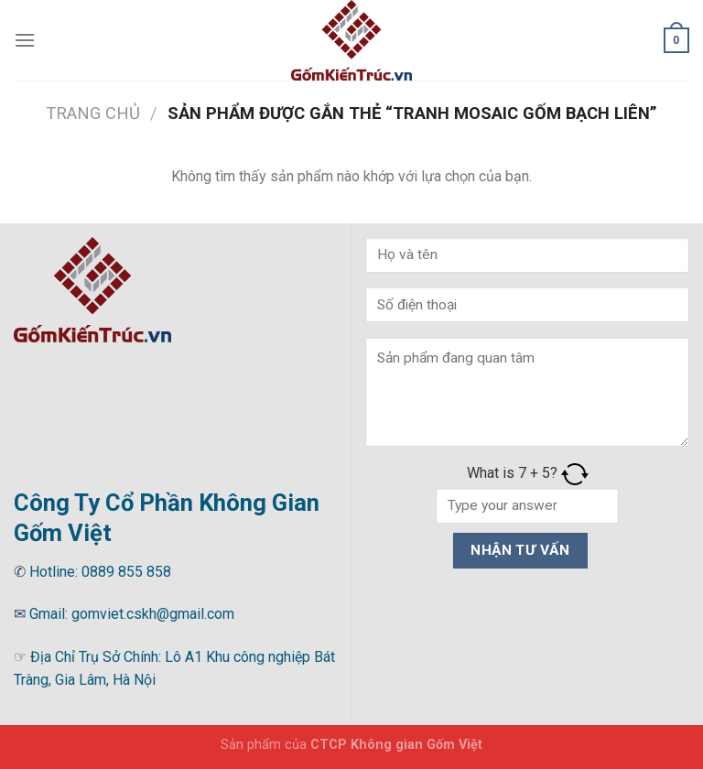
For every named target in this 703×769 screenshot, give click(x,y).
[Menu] (25, 39)
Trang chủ (93, 113)
